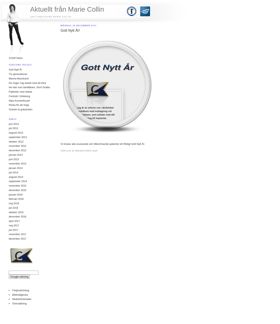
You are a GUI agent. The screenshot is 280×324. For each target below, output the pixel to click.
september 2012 (18, 137)
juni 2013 (14, 159)
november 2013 (17, 163)
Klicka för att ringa (19, 104)
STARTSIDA (16, 58)
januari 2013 (16, 154)
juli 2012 (13, 128)
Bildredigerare (20, 294)
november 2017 (17, 234)
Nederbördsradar (21, 299)
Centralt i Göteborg (19, 96)
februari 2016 (16, 198)
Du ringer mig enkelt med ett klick (27, 83)
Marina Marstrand (19, 78)
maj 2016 (14, 203)
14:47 (95, 151)
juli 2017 (13, 229)
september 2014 (18, 181)
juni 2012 (14, 123)
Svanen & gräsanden (20, 109)
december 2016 (17, 216)
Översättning (19, 303)
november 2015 (17, 185)
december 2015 (17, 190)
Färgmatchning (20, 290)
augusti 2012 (16, 132)
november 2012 (17, 145)
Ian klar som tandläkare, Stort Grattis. (30, 87)
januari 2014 (16, 168)
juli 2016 (13, 207)
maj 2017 (14, 225)
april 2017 (14, 221)
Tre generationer (18, 74)
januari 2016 (16, 194)
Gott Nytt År (15, 69)
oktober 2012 (16, 141)
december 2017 (17, 238)
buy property (136, 316)
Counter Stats (140, 311)
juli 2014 (13, 172)
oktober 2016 (16, 212)
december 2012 (17, 150)
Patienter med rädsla (20, 91)
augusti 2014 (16, 176)
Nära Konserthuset (19, 100)
